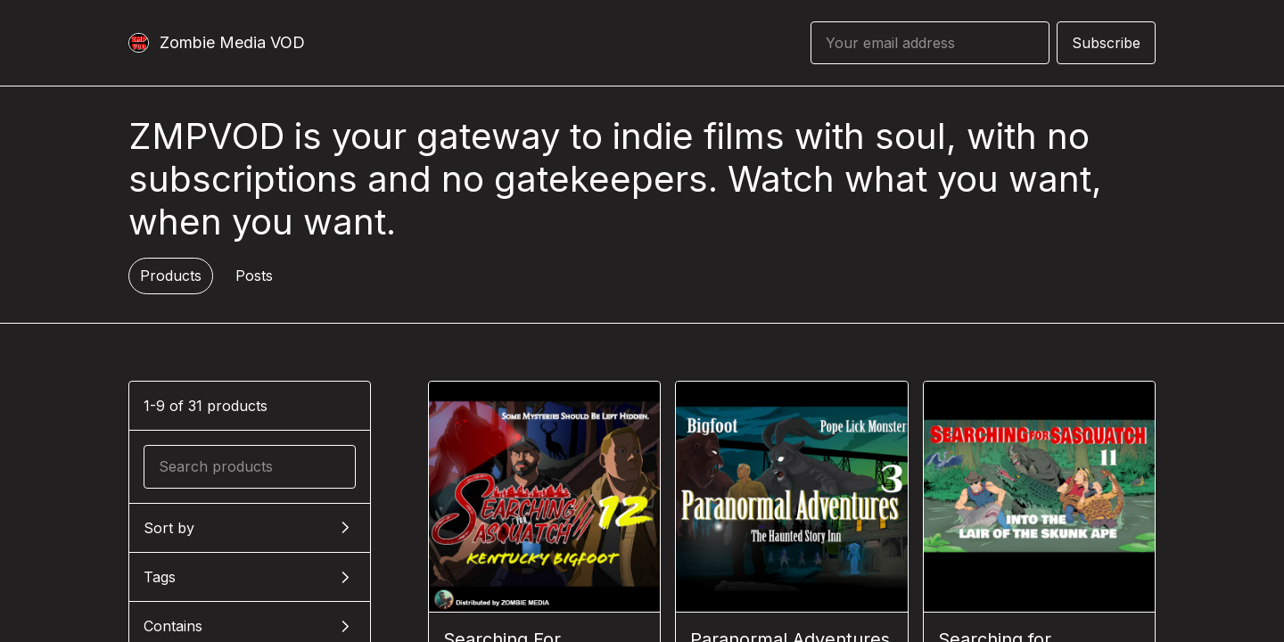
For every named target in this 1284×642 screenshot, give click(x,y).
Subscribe (1106, 43)
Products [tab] (171, 275)
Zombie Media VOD (232, 42)
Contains (173, 626)
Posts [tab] (254, 275)
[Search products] (250, 466)
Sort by (169, 528)
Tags (160, 577)
